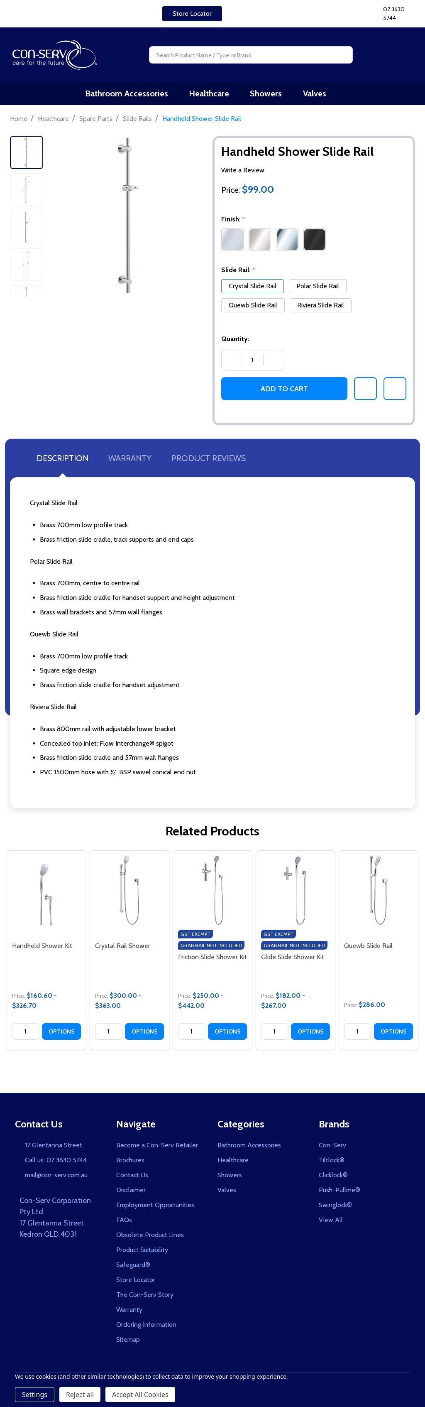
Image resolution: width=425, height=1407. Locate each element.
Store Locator (192, 13)
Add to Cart (284, 391)
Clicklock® (333, 1178)
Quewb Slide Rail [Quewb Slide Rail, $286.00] (368, 949)
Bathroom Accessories (135, 95)
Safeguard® (133, 1268)
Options (62, 1034)
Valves (313, 95)
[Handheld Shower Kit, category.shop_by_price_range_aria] (46, 893)
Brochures (130, 1163)
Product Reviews (208, 462)
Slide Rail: (238, 273)
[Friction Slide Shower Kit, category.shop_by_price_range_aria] (212, 893)
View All (331, 1223)
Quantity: (235, 342)
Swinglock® (335, 1208)
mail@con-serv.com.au (56, 1178)
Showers (268, 95)
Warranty (129, 462)
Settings (34, 1394)
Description (62, 462)
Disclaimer (131, 1193)
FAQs (124, 1223)
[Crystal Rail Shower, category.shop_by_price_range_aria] (129, 893)
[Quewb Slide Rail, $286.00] (378, 893)
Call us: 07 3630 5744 (56, 1163)
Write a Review (242, 173)
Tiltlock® (331, 1163)
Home (18, 121)
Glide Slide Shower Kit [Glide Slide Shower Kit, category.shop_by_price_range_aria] (292, 960)
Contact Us (132, 1178)
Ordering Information (146, 1328)
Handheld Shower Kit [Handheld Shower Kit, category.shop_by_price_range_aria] (42, 949)
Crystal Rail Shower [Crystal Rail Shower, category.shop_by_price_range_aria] (122, 949)
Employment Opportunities (155, 1208)
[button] (192, 13)
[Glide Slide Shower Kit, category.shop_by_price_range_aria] (295, 893)
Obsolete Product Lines (150, 1238)
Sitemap (128, 1343)
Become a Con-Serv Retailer (157, 1148)
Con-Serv (332, 1148)
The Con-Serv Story (144, 1298)
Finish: (234, 223)
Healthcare (215, 95)
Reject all (80, 1394)
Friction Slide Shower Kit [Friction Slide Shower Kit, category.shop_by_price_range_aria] (212, 960)
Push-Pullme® (339, 1193)
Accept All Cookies (140, 1394)
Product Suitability (142, 1253)
